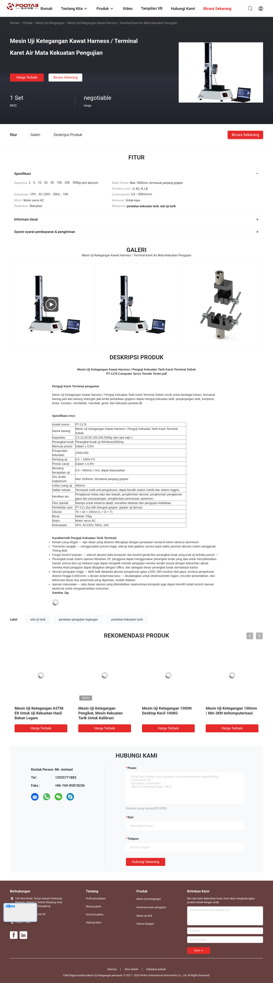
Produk (27, 23)
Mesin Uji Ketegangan (50, 23)
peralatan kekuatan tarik (127, 619)
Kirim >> (198, 950)
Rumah (14, 23)
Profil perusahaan (96, 898)
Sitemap (112, 969)
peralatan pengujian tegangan (78, 619)
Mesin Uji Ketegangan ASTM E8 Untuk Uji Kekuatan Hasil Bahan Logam (39, 713)
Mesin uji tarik (144, 915)
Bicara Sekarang (65, 77)
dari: (131, 817)
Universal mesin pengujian (151, 907)
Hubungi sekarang (145, 862)
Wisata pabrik (93, 906)
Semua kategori (145, 923)
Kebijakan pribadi (156, 969)
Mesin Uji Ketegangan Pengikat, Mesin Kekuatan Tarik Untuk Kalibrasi (100, 713)
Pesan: (132, 768)
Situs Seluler (131, 969)
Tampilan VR (151, 8)
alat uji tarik (38, 619)
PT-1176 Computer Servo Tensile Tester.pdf (136, 373)
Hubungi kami (93, 922)
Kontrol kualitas (94, 914)
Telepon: (133, 838)
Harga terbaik (26, 77)
